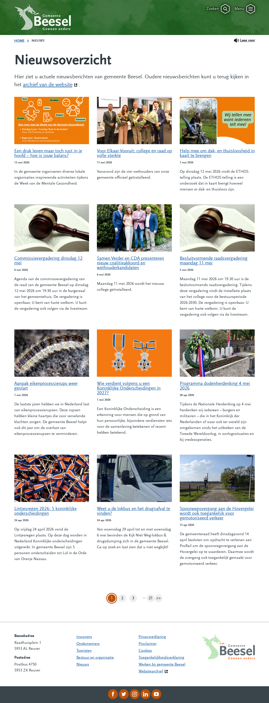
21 (152, 598)
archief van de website (50, 84)
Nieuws (82, 665)
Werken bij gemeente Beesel (162, 665)
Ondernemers (88, 644)
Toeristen (84, 651)
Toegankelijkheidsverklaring (161, 658)
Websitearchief (151, 671)
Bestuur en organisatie (95, 658)
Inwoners (84, 637)
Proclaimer (148, 644)
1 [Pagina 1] (112, 598)
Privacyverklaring (152, 637)
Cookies (145, 651)
